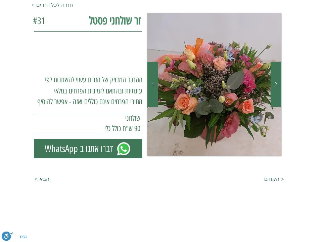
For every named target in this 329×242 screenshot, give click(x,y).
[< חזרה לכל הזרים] (53, 5)
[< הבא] (32, 179)
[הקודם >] (281, 179)
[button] (214, 84)
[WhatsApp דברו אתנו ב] (88, 148)
